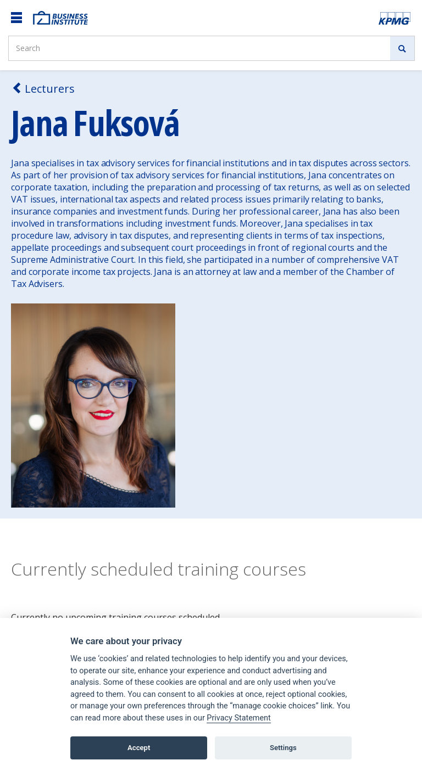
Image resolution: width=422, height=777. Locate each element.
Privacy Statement (238, 718)
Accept (138, 748)
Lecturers (43, 88)
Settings (283, 748)
